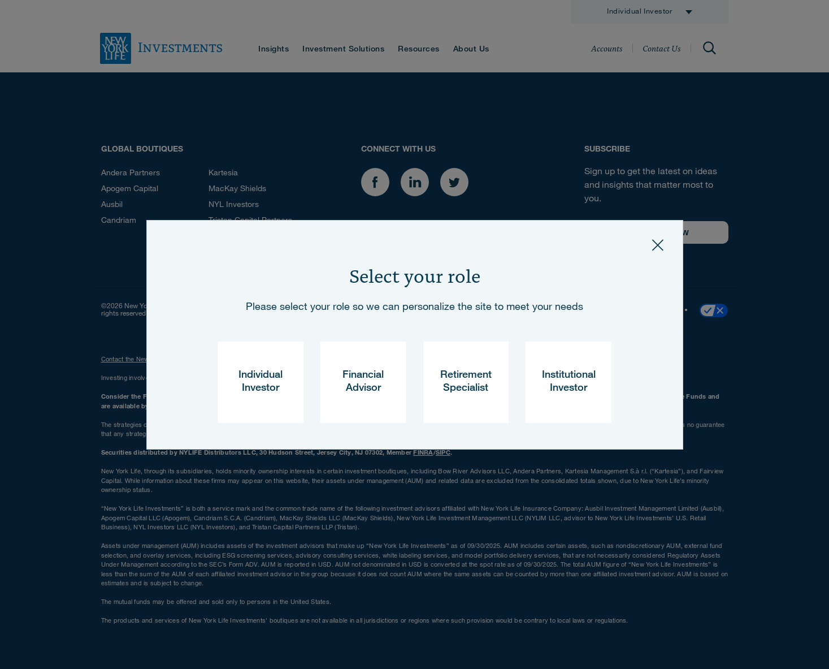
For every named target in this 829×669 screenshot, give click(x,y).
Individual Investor (260, 382)
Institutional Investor (569, 382)
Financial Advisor (363, 382)
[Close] (658, 245)
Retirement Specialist (466, 382)
